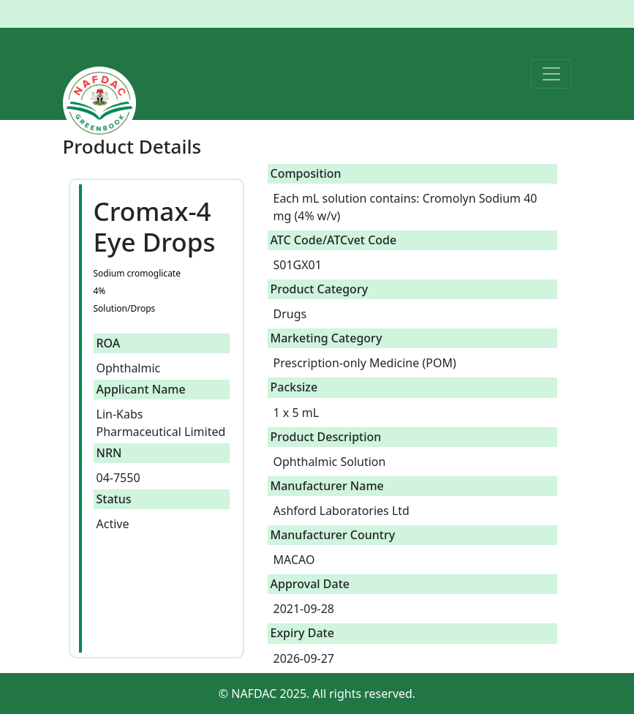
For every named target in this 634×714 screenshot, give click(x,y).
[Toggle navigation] (551, 74)
